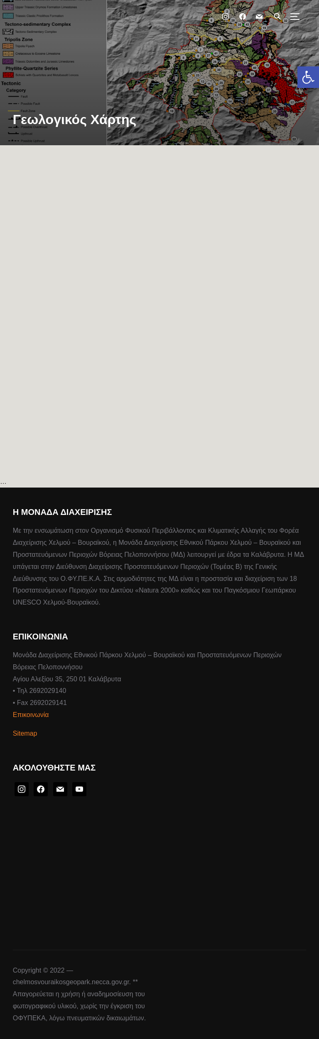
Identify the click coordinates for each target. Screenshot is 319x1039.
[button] (308, 77)
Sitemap (25, 733)
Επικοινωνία (31, 714)
